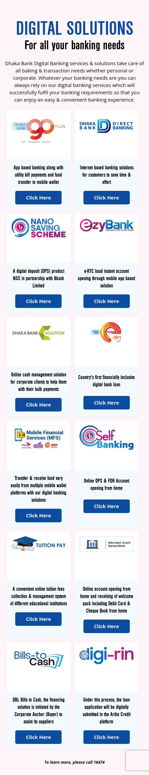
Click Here (38, 197)
